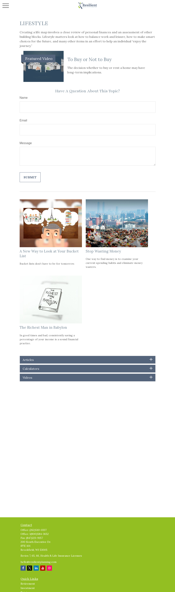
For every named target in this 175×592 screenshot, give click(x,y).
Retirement (28, 583)
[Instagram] (49, 568)
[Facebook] (23, 568)
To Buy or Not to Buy (89, 59)
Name (24, 97)
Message (26, 143)
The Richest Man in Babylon (43, 327)
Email (23, 120)
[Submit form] (30, 177)
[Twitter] (29, 568)
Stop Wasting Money (103, 251)
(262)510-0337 (38, 530)
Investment (28, 588)
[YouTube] (42, 568)
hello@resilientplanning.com (38, 562)
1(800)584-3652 (39, 534)
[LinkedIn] (36, 568)
